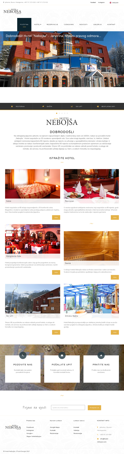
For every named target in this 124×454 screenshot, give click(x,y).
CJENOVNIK (69, 24)
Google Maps (55, 427)
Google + (30, 433)
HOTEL (37, 24)
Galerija (76, 430)
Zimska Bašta (71, 316)
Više (56, 217)
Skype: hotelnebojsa (34, 436)
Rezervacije (54, 433)
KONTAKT (111, 24)
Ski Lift (9, 316)
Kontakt (52, 430)
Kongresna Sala (13, 256)
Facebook (93, 2)
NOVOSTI (84, 24)
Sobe (8, 201)
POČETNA (24, 24)
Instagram (101, 2)
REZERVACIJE (52, 24)
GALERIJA (97, 24)
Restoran (69, 201)
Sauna (68, 263)
